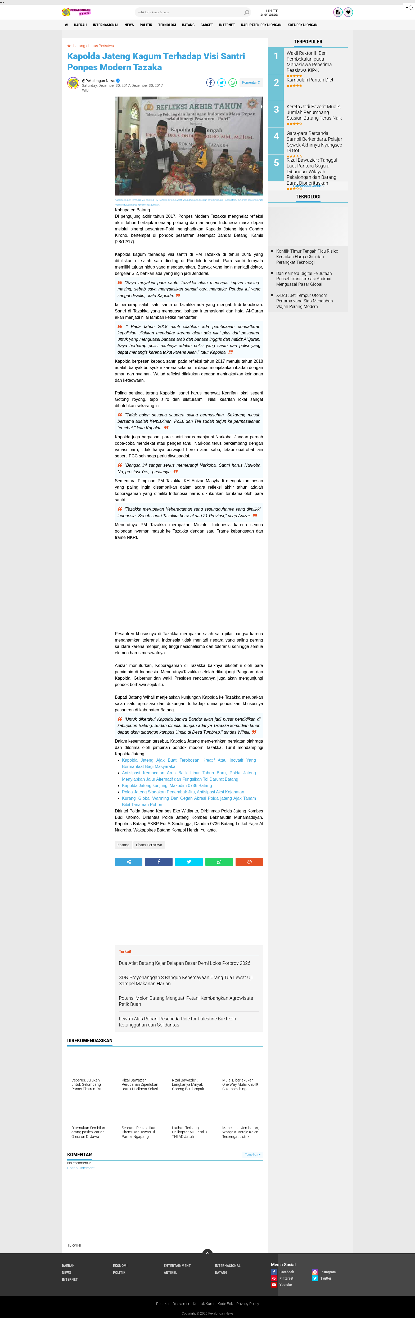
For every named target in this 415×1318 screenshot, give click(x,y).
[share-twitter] (221, 82)
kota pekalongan (303, 25)
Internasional (106, 25)
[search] (193, 12)
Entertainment (177, 1265)
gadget (207, 25)
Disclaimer (181, 1303)
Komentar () (251, 82)
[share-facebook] (210, 82)
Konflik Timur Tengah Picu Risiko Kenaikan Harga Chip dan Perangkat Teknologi (307, 257)
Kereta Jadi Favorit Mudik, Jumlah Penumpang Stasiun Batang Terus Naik (313, 112)
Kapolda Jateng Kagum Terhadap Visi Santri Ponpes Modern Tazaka (156, 61)
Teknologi (167, 25)
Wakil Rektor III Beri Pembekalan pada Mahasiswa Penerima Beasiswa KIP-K (315, 58)
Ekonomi (120, 1265)
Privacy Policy (247, 1303)
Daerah (80, 25)
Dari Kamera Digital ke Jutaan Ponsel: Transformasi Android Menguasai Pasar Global (304, 279)
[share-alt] (128, 861)
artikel (170, 1272)
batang (188, 25)
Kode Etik (225, 1303)
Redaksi (162, 1303)
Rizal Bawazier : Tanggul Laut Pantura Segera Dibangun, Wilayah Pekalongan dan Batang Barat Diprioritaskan (314, 168)
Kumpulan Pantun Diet (308, 79)
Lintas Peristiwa (101, 46)
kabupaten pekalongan (261, 25)
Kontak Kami (203, 1303)
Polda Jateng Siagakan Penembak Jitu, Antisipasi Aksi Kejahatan (183, 791)
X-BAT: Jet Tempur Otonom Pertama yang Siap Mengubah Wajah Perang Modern (304, 301)
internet (227, 25)
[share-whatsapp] (232, 82)
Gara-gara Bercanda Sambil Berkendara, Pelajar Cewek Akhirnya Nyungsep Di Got (313, 138)
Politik (146, 25)
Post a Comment (81, 1167)
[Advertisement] (88, 175)
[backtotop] (207, 1253)
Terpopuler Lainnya (308, 185)
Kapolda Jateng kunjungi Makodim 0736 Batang (167, 785)
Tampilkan (252, 1154)
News (129, 25)
